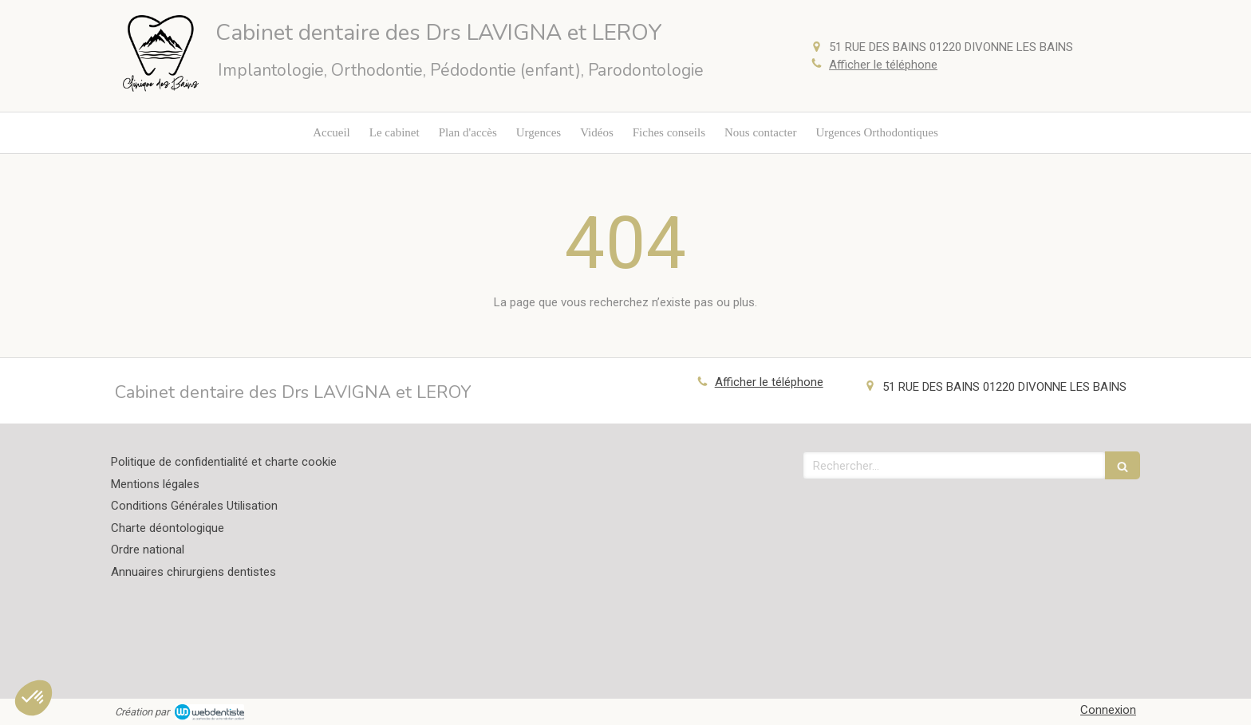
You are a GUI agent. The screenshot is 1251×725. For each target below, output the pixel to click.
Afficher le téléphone (883, 64)
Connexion (1108, 710)
